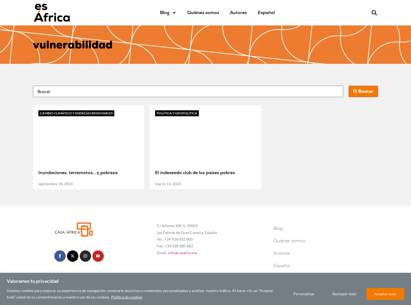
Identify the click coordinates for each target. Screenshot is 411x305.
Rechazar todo (344, 293)
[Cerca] (405, 277)
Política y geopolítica (177, 113)
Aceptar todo (385, 293)
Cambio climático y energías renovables (76, 113)
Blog (168, 13)
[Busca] (188, 91)
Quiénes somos (203, 12)
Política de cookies (126, 297)
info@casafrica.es (183, 252)
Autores (238, 12)
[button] (374, 12)
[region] (205, 289)
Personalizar (304, 293)
